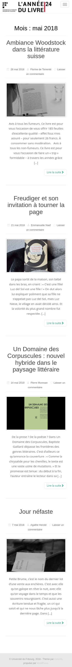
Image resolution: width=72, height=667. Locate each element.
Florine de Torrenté (40, 69)
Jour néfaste (36, 511)
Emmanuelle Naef (41, 225)
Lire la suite (55, 172)
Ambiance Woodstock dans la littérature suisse (36, 49)
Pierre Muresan (39, 382)
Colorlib (58, 659)
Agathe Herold (38, 524)
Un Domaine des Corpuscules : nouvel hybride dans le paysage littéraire (36, 359)
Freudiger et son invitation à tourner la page (36, 205)
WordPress (42, 663)
